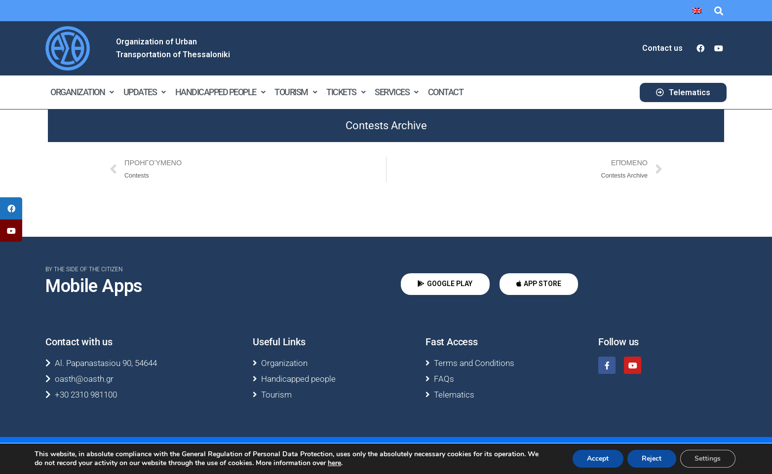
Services (396, 92)
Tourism (295, 92)
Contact (445, 92)
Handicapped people (220, 92)
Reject (651, 458)
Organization (82, 92)
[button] (718, 10)
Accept (597, 458)
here (334, 463)
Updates (144, 92)
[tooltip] (11, 208)
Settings (708, 458)
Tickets (345, 92)
